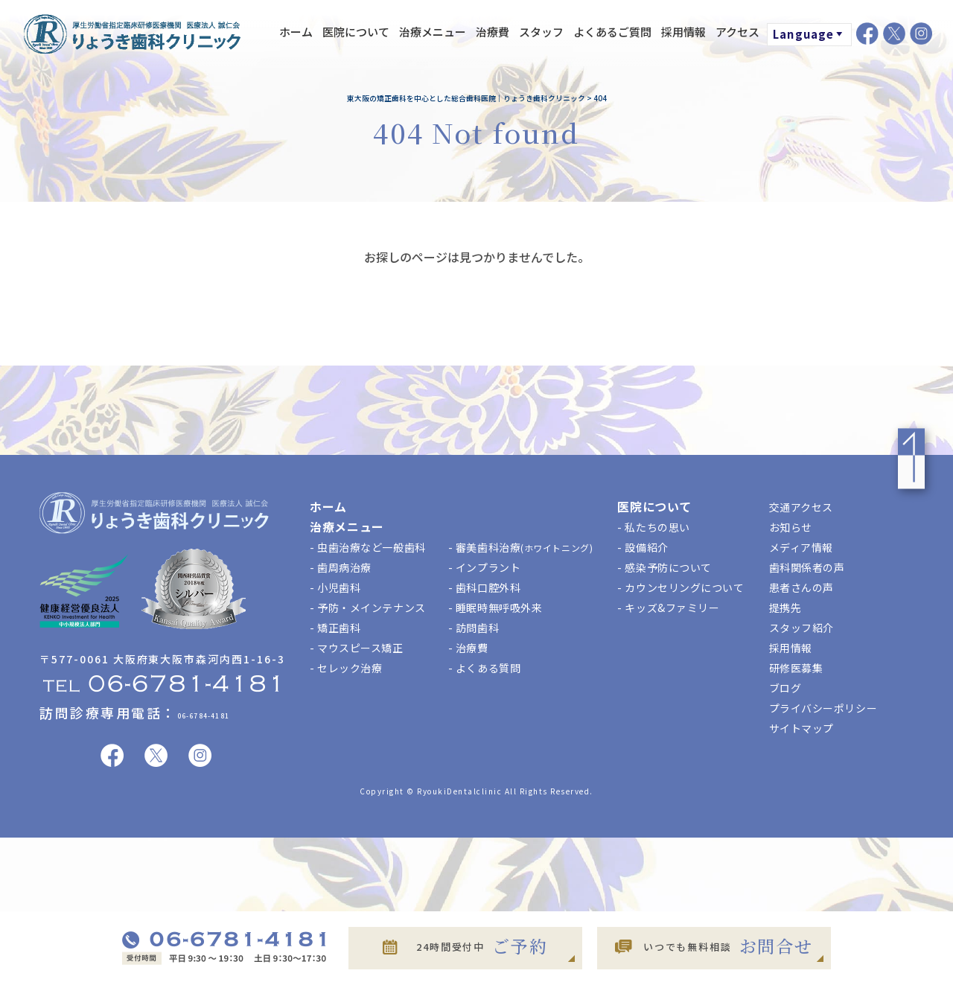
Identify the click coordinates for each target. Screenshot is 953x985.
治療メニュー (432, 31)
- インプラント (484, 567)
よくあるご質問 (612, 31)
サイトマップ (801, 728)
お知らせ (790, 527)
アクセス (737, 31)
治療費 (492, 31)
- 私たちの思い (653, 527)
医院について (355, 31)
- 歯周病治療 (341, 567)
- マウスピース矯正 (357, 647)
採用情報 (683, 31)
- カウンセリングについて (680, 587)
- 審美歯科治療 (520, 547)
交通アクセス (801, 507)
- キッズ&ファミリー (668, 607)
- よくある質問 (484, 667)
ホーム (296, 31)
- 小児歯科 (335, 587)
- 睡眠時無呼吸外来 (495, 607)
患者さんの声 (801, 587)
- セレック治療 (346, 667)
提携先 (785, 607)
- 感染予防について (664, 567)
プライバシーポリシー (823, 708)
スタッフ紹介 (801, 627)
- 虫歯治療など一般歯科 (368, 547)
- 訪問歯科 (473, 627)
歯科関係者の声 (807, 567)
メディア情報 (801, 547)
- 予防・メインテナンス (368, 607)
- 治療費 (468, 647)
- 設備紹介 (642, 547)
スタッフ (541, 31)
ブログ (785, 687)
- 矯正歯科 (335, 627)
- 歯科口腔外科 (484, 587)
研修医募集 (796, 667)
